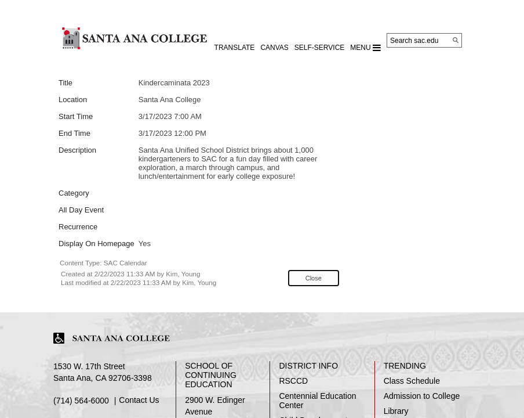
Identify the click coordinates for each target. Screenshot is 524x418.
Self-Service (319, 48)
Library (396, 411)
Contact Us (139, 400)
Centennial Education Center (317, 400)
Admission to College (422, 396)
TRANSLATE (234, 48)
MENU (365, 47)
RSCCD (293, 380)
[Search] (455, 40)
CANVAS (274, 48)
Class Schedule (412, 380)
